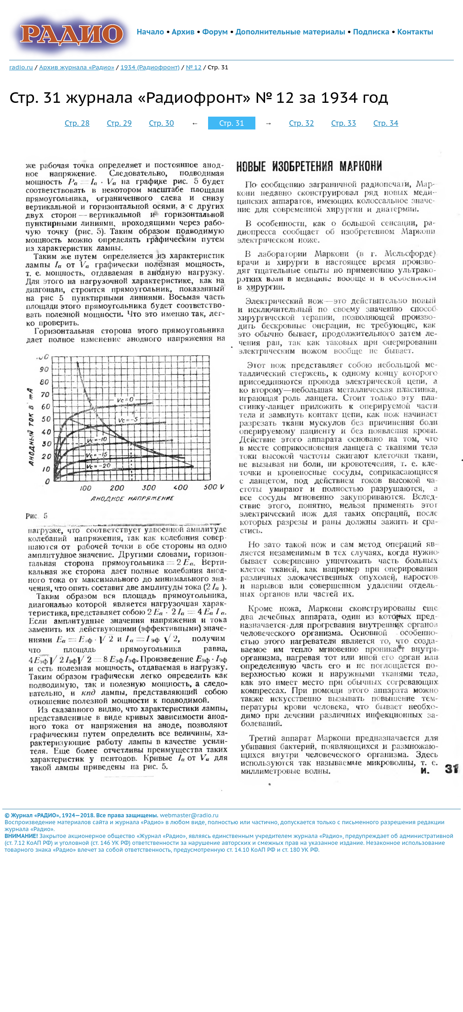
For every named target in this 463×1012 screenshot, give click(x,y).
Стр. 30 (161, 123)
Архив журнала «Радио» (76, 67)
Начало (150, 32)
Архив (183, 32)
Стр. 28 (77, 123)
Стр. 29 (119, 123)
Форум (215, 32)
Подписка (371, 32)
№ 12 (194, 67)
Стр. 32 (301, 123)
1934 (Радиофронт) (150, 67)
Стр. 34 (385, 123)
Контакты (415, 32)
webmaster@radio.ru (189, 815)
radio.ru (21, 67)
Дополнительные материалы (290, 32)
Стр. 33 (343, 123)
